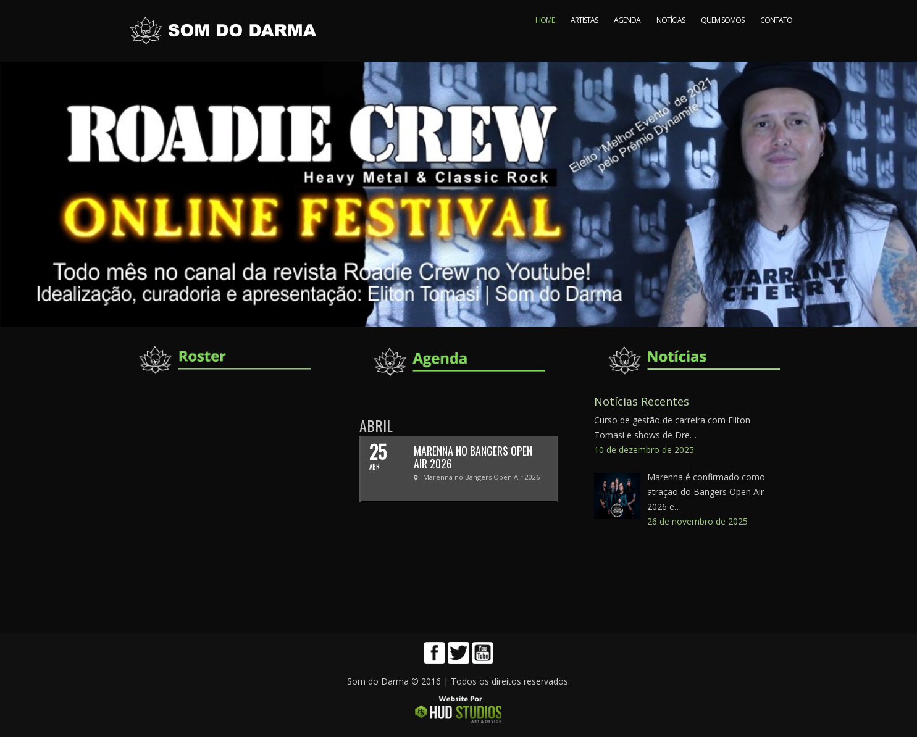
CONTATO (776, 41)
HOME (545, 41)
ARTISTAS (584, 41)
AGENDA (627, 41)
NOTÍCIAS (670, 41)
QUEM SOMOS (722, 41)
